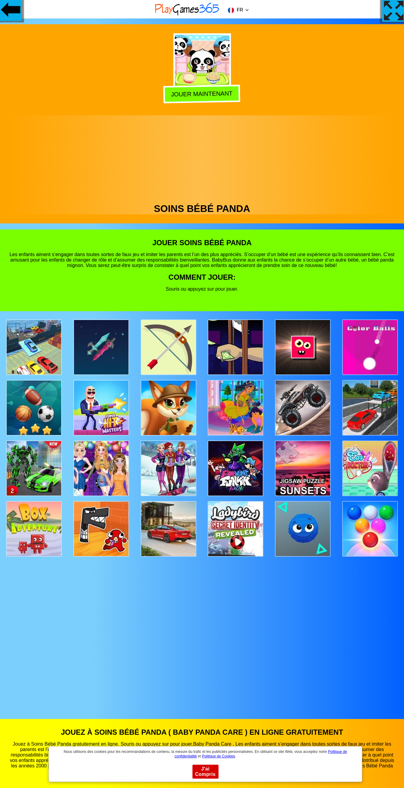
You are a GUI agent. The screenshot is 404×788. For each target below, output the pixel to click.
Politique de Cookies (218, 756)
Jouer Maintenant (202, 94)
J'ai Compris (205, 771)
